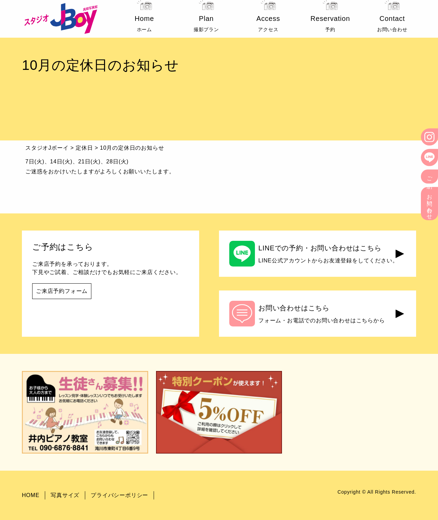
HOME (30, 495)
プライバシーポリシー (119, 495)
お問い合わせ (430, 203)
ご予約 (430, 176)
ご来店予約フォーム (62, 291)
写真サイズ (65, 495)
